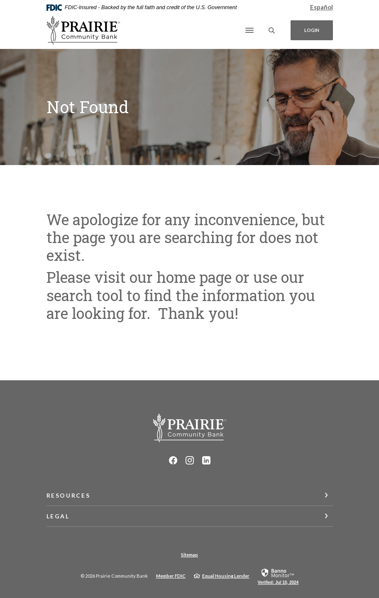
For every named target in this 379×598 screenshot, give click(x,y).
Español (321, 7)
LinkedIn (206, 460)
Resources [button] (68, 495)
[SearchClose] (272, 30)
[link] (278, 576)
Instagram (190, 460)
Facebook (173, 460)
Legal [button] (58, 516)
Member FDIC (171, 576)
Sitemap (189, 554)
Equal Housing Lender (225, 576)
